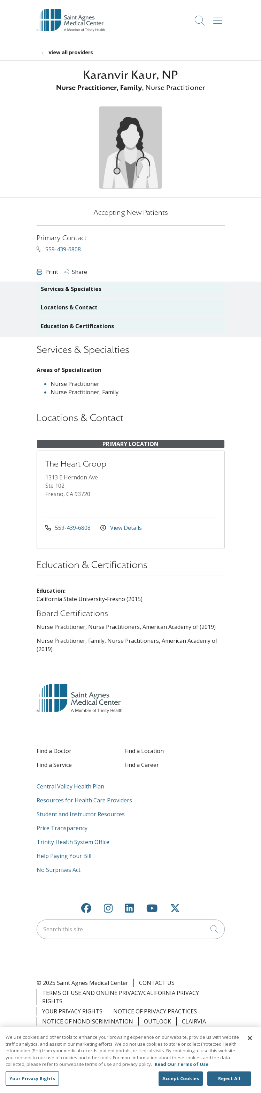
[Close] (250, 1041)
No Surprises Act (58, 870)
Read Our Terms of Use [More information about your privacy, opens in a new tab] (181, 1067)
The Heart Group (75, 464)
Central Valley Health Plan (70, 786)
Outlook (157, 1021)
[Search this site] (131, 929)
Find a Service (54, 765)
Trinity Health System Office (73, 842)
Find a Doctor (54, 751)
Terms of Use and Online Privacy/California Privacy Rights (120, 997)
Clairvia (194, 1021)
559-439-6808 (59, 249)
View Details (121, 528)
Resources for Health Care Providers (84, 800)
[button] (219, 18)
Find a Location (144, 751)
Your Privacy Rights (72, 1011)
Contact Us (157, 983)
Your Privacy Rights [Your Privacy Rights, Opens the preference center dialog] (32, 1082)
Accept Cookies (180, 1082)
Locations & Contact (69, 307)
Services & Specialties (71, 289)
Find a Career (141, 765)
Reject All (229, 1082)
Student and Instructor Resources (81, 814)
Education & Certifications (77, 326)
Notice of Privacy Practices (155, 1011)
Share (75, 272)
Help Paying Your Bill (64, 856)
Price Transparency (62, 828)
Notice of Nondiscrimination (87, 1021)
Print (47, 272)
